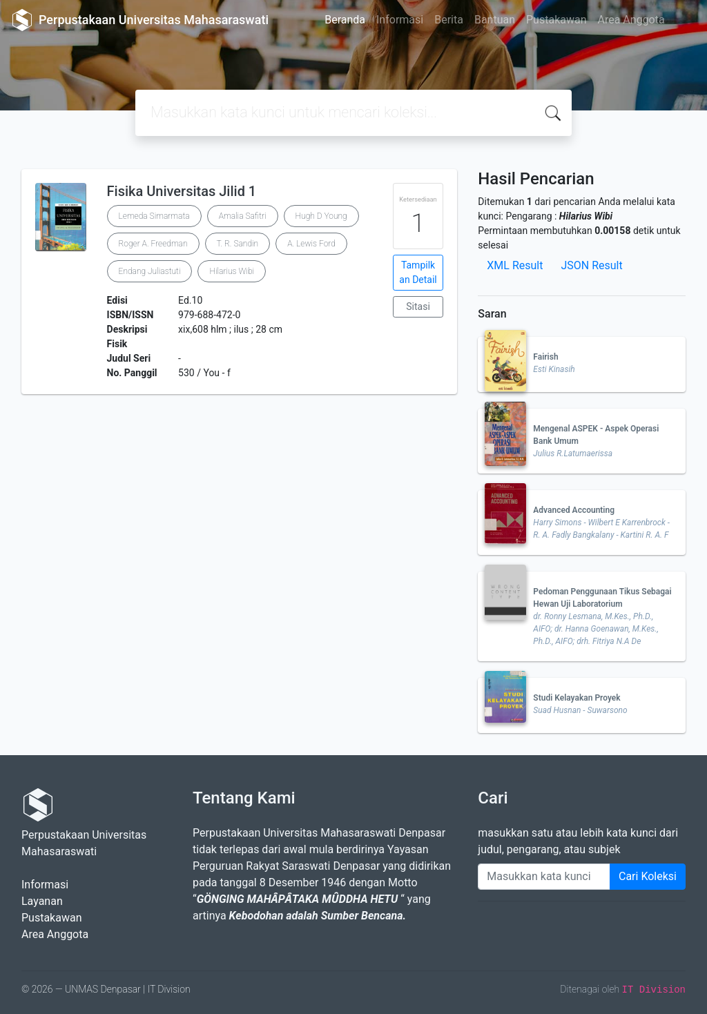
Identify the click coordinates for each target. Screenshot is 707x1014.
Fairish (545, 357)
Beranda (345, 19)
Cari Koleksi (648, 876)
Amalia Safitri (243, 216)
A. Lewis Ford (311, 243)
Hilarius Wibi (231, 271)
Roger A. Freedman (153, 243)
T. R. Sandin (238, 243)
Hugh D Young (321, 216)
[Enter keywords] (544, 877)
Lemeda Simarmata (154, 216)
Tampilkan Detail (417, 272)
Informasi (399, 19)
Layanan (42, 901)
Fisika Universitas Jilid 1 (182, 191)
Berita (448, 19)
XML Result (515, 265)
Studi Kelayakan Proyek (576, 698)
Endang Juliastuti (150, 271)
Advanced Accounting (573, 510)
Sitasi (418, 306)
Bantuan (494, 19)
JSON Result (591, 265)
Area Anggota (631, 19)
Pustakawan (556, 19)
